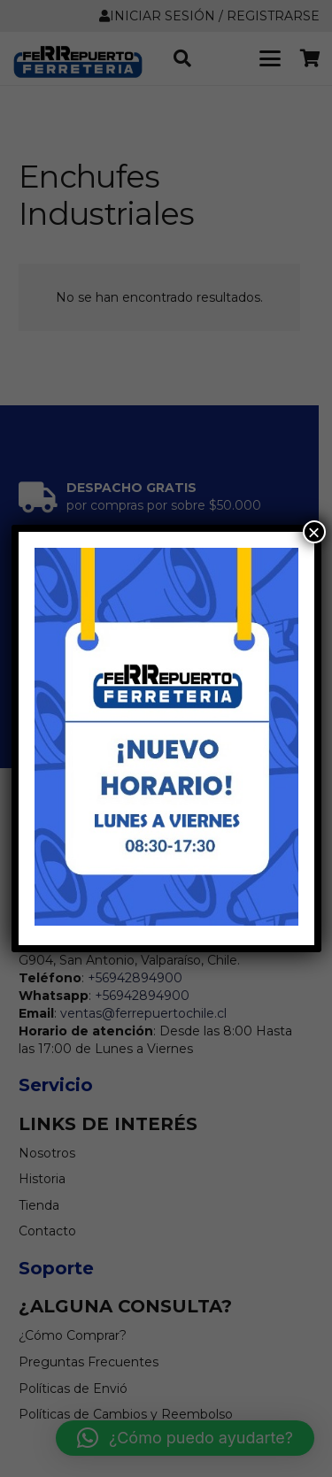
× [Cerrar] (313, 531)
